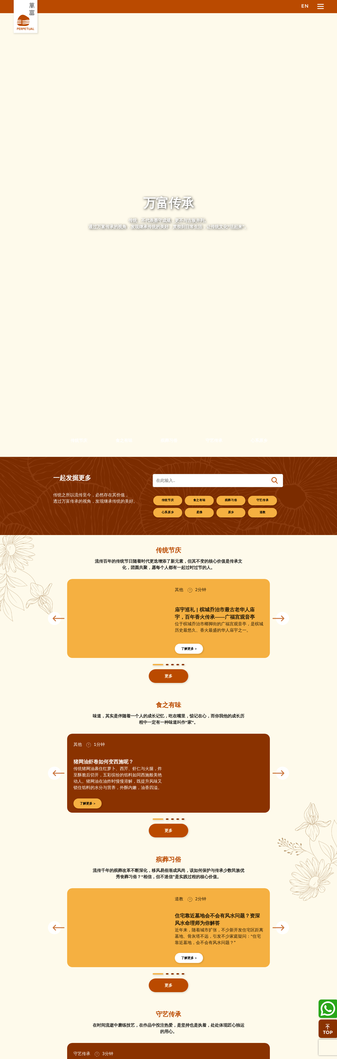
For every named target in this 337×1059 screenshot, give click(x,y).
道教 (263, 512)
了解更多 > (189, 649)
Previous (54, 618)
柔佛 (199, 512)
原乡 (231, 512)
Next (282, 618)
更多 (168, 676)
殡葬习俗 (231, 500)
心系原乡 (168, 512)
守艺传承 (262, 500)
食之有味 (199, 500)
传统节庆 (168, 500)
